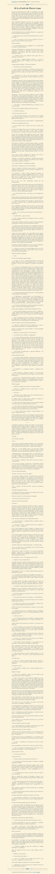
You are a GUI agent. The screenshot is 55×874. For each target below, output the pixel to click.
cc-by (34, 872)
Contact (38, 872)
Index (27, 4)
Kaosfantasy (14, 1)
